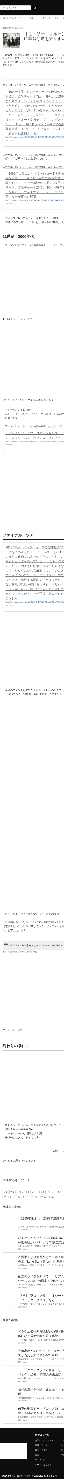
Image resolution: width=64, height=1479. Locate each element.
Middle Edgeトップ (12, 18)
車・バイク (40, 1460)
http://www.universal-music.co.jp (22, 952)
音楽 (31, 18)
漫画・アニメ (41, 1445)
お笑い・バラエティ (44, 1440)
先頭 (55, 1150)
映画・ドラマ (41, 1450)
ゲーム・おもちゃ (43, 1464)
